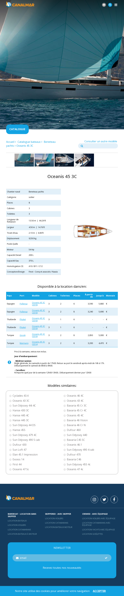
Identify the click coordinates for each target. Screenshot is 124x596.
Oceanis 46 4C (75, 395)
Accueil (10, 142)
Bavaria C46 (74, 459)
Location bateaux (17, 520)
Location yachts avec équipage (98, 529)
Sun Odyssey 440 (77, 435)
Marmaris (24, 343)
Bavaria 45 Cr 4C (77, 410)
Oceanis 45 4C (75, 415)
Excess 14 (18, 459)
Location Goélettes (92, 534)
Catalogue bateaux (29, 142)
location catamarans (56, 522)
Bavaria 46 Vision (77, 420)
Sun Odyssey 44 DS (24, 425)
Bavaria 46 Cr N (76, 425)
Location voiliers (17, 525)
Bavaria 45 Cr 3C (77, 405)
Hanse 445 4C (21, 415)
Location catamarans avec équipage (96, 523)
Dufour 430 (19, 444)
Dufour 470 (74, 454)
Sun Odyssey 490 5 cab (26, 439)
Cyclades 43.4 (20, 395)
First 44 (17, 464)
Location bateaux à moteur (22, 534)
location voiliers (54, 518)
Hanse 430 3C (21, 410)
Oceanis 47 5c (21, 469)
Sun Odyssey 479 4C (25, 435)
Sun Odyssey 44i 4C (24, 405)
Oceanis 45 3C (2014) (38, 343)
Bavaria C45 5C (76, 439)
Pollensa (23, 303)
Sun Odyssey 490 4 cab (80, 449)
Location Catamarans (19, 529)
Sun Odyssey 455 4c (78, 464)
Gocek (23, 335)
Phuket (23, 319)
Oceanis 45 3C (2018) (38, 303)
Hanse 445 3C (21, 420)
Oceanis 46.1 (74, 444)
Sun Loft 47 (19, 449)
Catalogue (17, 129)
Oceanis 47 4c (75, 469)
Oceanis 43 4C (75, 400)
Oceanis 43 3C (21, 400)
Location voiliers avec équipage (98, 518)
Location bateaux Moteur (58, 527)
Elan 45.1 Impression (25, 454)
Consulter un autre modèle (100, 141)
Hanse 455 (19, 430)
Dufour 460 (74, 430)
